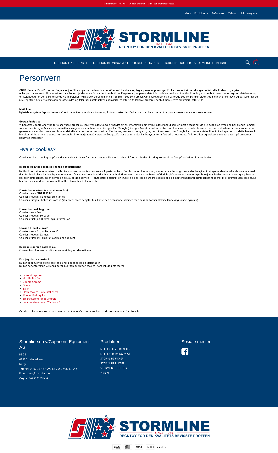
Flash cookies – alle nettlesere (40, 292)
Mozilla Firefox (31, 278)
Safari (26, 288)
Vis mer (104, 373)
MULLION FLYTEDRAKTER (115, 349)
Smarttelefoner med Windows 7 (41, 302)
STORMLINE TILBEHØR (113, 368)
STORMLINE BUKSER (112, 363)
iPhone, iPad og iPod (35, 295)
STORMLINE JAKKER (111, 358)
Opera (26, 285)
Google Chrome (32, 282)
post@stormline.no (39, 373)
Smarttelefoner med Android (39, 298)
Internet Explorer (33, 275)
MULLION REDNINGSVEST (115, 354)
